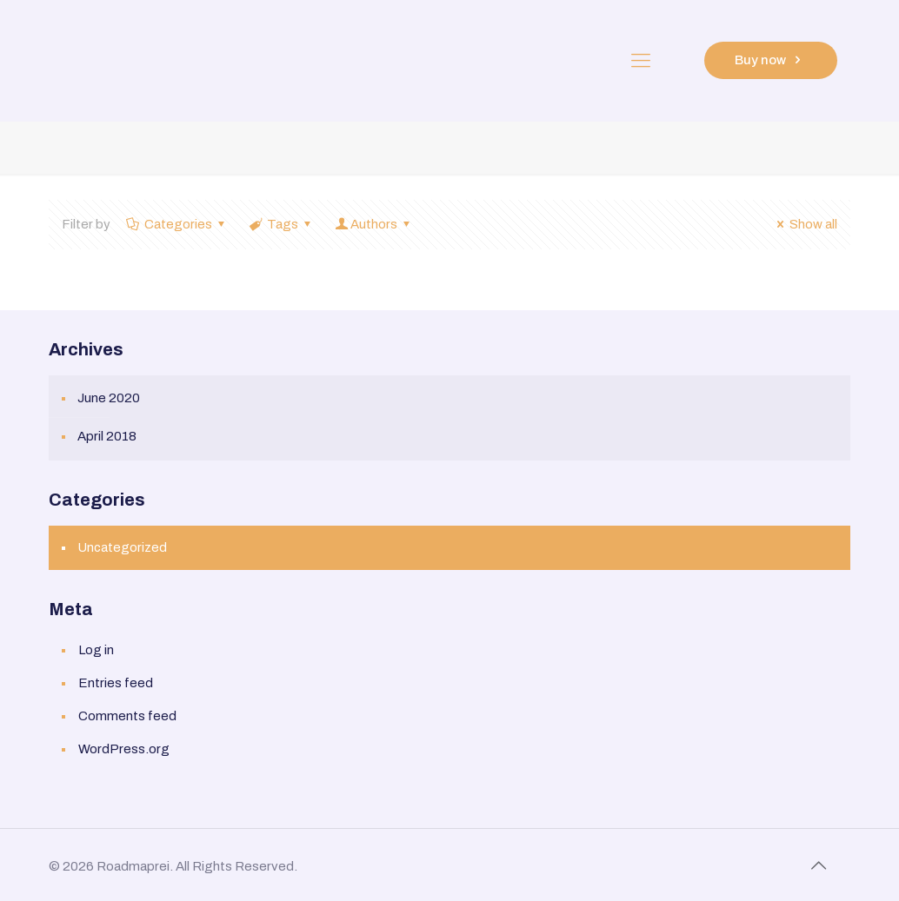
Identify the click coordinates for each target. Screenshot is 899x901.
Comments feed (127, 716)
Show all (804, 224)
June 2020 (108, 398)
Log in (96, 650)
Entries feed (115, 683)
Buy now (771, 60)
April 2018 (107, 436)
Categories (176, 224)
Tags (281, 224)
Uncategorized (122, 547)
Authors (374, 224)
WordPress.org (124, 749)
